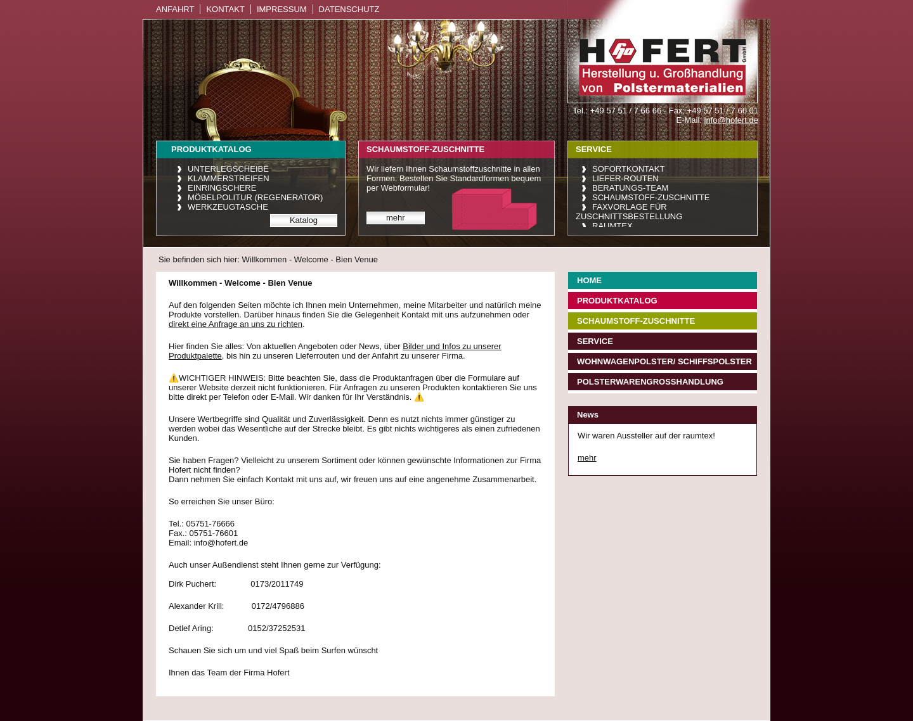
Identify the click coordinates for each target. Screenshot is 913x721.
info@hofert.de (731, 120)
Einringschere (222, 188)
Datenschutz (349, 9)
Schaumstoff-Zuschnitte (650, 197)
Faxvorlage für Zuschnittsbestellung (629, 211)
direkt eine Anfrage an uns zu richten (235, 324)
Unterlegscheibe (228, 169)
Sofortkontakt (628, 169)
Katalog (304, 220)
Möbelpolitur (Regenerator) (255, 197)
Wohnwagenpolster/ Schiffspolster (664, 361)
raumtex (612, 226)
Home (589, 280)
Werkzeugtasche (228, 207)
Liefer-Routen (625, 178)
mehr (395, 217)
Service (595, 341)
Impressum (282, 9)
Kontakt (225, 9)
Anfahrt (175, 9)
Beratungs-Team (630, 188)
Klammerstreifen (228, 178)
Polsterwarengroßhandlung (650, 381)
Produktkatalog (617, 300)
